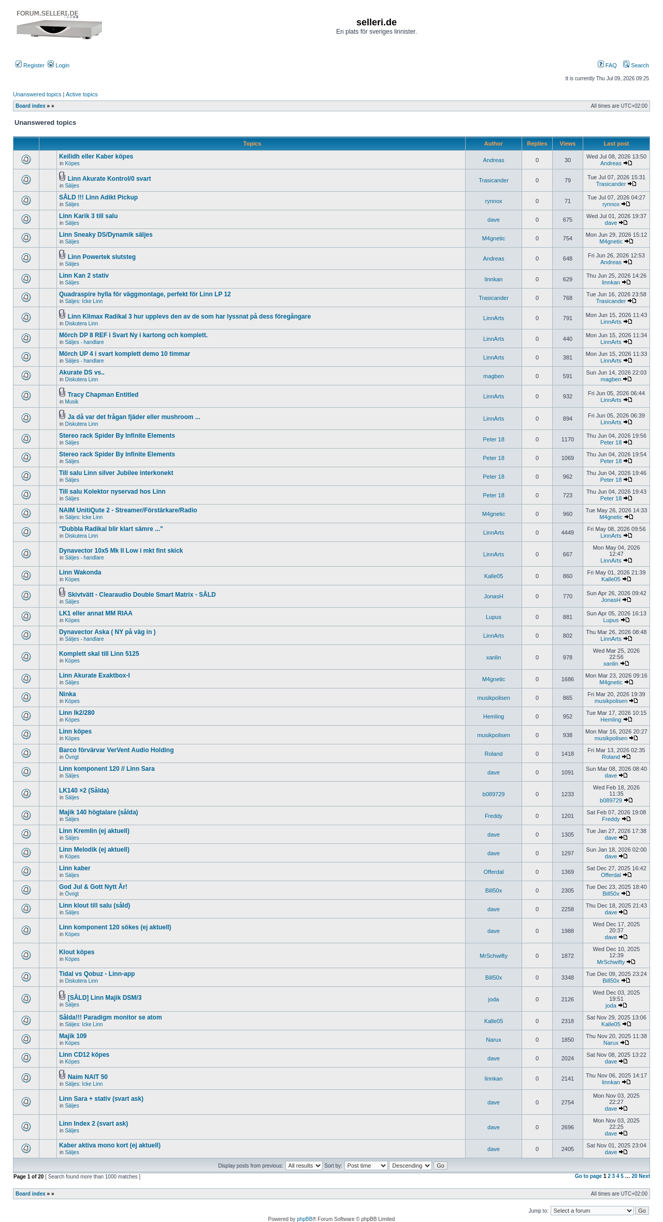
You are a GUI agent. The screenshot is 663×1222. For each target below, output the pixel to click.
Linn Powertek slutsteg (102, 257)
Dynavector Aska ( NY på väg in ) (107, 632)
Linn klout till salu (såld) (94, 905)
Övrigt (72, 757)
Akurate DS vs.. (82, 372)
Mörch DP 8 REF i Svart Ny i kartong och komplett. (133, 335)
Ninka (67, 694)
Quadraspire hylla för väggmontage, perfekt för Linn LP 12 (145, 294)
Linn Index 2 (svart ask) (93, 1123)
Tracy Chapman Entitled (103, 394)
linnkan (494, 279)
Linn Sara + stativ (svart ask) (101, 1098)
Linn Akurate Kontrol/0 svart (109, 178)
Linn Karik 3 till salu (88, 216)
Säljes (72, 186)
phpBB (304, 1219)
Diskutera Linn (81, 323)
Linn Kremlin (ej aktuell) (94, 831)
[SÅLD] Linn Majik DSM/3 (105, 997)
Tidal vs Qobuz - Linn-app (97, 973)
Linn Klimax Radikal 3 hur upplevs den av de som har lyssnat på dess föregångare (189, 316)
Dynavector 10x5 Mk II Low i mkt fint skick (121, 550)
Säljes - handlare (84, 342)
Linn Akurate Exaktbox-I (94, 675)
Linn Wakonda (80, 572)
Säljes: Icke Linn (84, 301)
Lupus (493, 617)
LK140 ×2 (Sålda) (84, 790)
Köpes (72, 163)
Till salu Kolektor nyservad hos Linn (112, 491)
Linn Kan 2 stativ (84, 275)
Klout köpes (77, 952)
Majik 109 (73, 1036)
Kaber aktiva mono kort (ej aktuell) (110, 1145)
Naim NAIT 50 (88, 1077)
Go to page (588, 1176)
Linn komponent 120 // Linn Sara (107, 768)
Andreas (494, 160)
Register (30, 65)
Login (58, 65)
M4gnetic (494, 238)
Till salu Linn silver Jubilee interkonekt (116, 473)
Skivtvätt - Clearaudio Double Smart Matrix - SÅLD (142, 594)
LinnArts (493, 318)
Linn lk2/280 (77, 712)
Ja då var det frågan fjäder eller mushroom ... (134, 417)
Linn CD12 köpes (84, 1054)
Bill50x (493, 890)
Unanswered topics (37, 94)
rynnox (493, 201)
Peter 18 (494, 439)
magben (493, 376)
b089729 (494, 794)
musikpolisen (493, 698)
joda (493, 999)
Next (644, 1176)
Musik (71, 402)
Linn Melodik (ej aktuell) (94, 849)
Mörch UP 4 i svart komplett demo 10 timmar (124, 353)
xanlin (493, 657)
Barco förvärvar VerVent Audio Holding (116, 750)
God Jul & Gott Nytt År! (93, 886)
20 (634, 1176)
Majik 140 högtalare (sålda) (98, 812)
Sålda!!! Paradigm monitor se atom (110, 1017)
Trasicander (494, 180)
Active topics (82, 94)
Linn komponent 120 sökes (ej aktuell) (115, 927)
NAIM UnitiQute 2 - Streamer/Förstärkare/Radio (128, 510)
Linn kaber (75, 868)
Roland (494, 754)
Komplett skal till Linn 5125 (99, 653)
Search (636, 65)
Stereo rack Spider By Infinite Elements (117, 435)
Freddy (493, 816)
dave (493, 220)
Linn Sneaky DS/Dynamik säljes (106, 234)
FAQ (607, 65)
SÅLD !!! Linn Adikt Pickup (98, 197)
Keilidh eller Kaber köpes (96, 156)
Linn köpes (75, 731)
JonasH (493, 596)
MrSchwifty (494, 956)
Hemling (493, 716)
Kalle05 (493, 576)
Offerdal (494, 872)
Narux (493, 1040)
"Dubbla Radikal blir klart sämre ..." (111, 529)
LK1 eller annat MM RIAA (96, 613)
